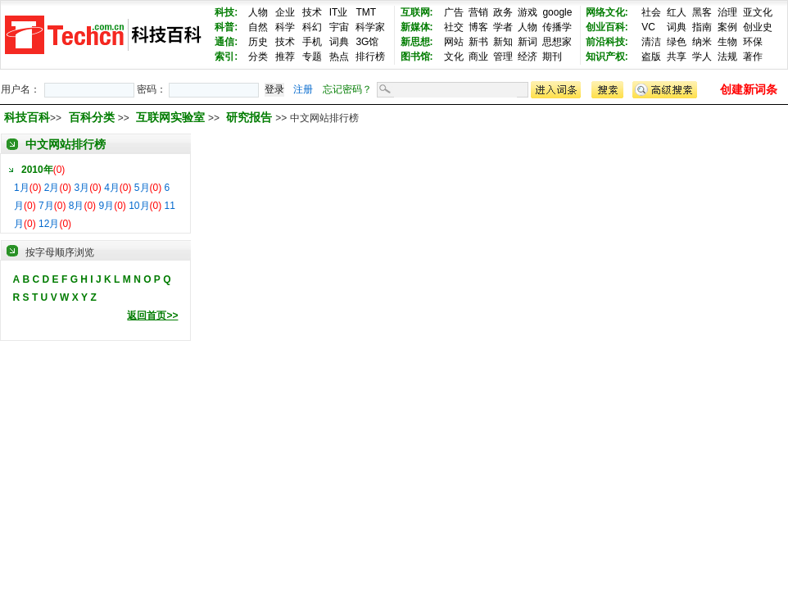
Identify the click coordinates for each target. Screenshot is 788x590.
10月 (139, 205)
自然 (258, 27)
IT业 (338, 12)
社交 (454, 27)
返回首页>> (152, 315)
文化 (454, 56)
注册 (303, 89)
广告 (454, 12)
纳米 (702, 42)
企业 (285, 12)
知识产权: (607, 56)
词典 (339, 42)
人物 (258, 12)
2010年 (37, 169)
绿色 (676, 42)
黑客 (702, 12)
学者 (503, 27)
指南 (702, 27)
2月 (52, 187)
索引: (226, 56)
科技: (226, 12)
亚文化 (757, 12)
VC (648, 27)
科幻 (312, 27)
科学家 (370, 27)
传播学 (557, 27)
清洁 (651, 42)
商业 (478, 56)
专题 (312, 56)
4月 (112, 187)
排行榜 (370, 56)
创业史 (757, 27)
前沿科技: (607, 42)
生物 (727, 42)
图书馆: (417, 56)
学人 (702, 56)
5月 (142, 187)
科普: (226, 27)
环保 (753, 42)
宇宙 (339, 27)
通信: (226, 42)
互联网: (417, 12)
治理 (727, 12)
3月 (81, 187)
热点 (339, 56)
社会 (651, 12)
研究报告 (250, 117)
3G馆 (367, 42)
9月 (106, 205)
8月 (76, 205)
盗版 (651, 56)
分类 (258, 56)
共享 (676, 56)
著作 (753, 56)
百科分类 (92, 117)
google (557, 12)
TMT (366, 12)
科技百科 (27, 117)
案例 (727, 27)
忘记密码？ (347, 89)
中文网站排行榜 (65, 144)
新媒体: (417, 27)
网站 (454, 42)
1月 (21, 187)
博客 (478, 27)
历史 (258, 42)
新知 (503, 42)
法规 (727, 56)
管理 (503, 56)
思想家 (557, 42)
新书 (478, 42)
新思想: (417, 42)
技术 (312, 12)
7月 (46, 205)
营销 (478, 12)
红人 (676, 12)
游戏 (527, 12)
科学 (285, 27)
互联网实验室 (172, 117)
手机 (312, 42)
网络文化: (607, 12)
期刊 (552, 56)
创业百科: (607, 27)
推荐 (285, 56)
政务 (503, 12)
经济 (527, 56)
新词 (527, 42)
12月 (48, 223)
